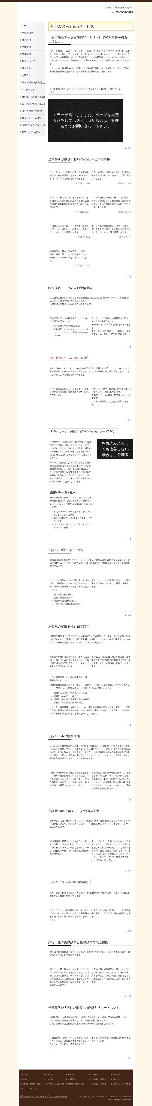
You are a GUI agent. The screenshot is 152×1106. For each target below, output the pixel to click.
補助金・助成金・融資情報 (33, 96)
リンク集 (26, 68)
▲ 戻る (128, 148)
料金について (28, 61)
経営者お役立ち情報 (32, 111)
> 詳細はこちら (83, 183)
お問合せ (26, 75)
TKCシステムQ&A (31, 132)
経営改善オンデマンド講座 (33, 125)
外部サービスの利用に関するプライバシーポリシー (43, 1096)
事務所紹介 (27, 32)
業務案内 (26, 54)
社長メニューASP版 (32, 118)
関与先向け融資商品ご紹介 (33, 104)
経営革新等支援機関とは (33, 82)
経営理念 (26, 40)
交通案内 (26, 47)
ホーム (25, 25)
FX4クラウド (28, 89)
